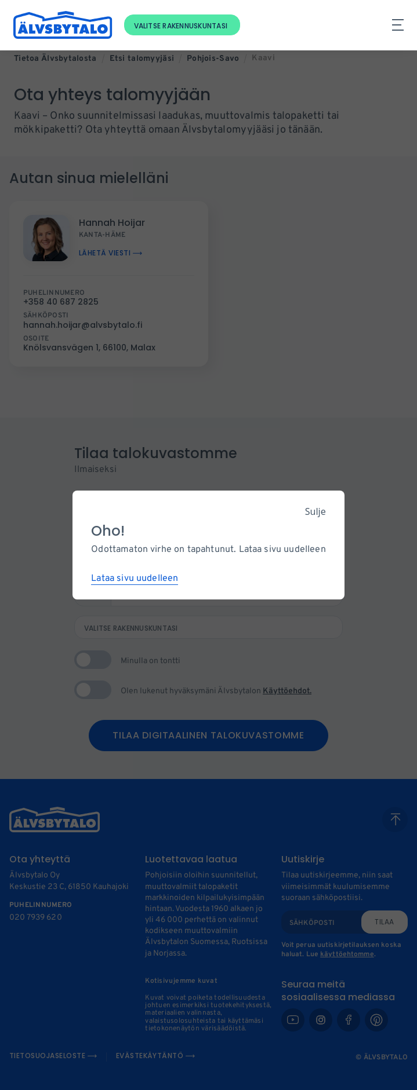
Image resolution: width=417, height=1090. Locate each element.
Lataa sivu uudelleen (134, 578)
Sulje (315, 511)
